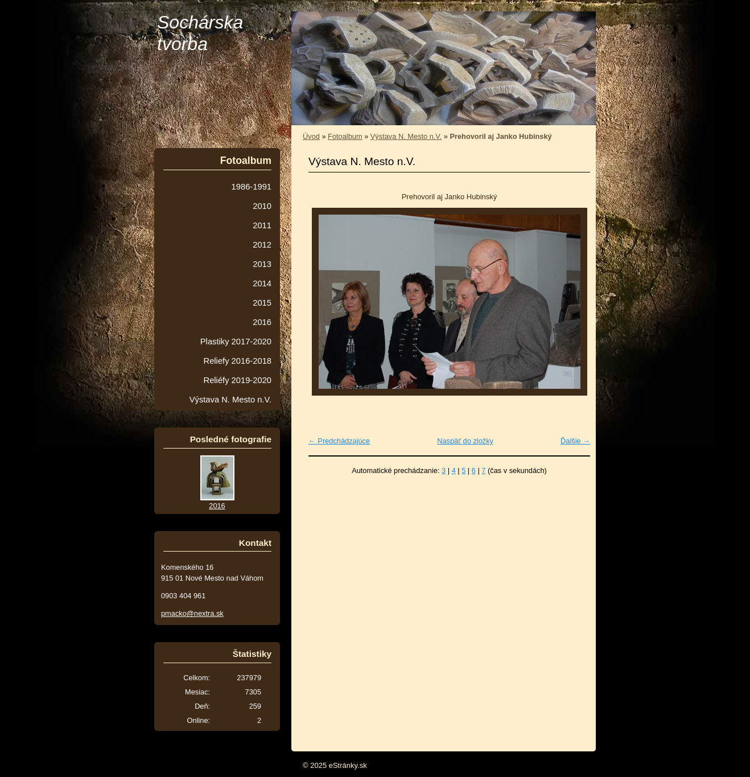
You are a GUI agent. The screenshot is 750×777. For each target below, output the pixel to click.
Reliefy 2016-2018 (237, 360)
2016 (262, 322)
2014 (262, 283)
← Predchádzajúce (339, 441)
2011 (262, 225)
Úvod (311, 136)
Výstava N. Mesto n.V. (406, 136)
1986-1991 (251, 186)
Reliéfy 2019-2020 (237, 380)
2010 (262, 206)
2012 (262, 244)
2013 (262, 264)
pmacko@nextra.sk (192, 613)
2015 (262, 302)
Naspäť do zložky (465, 441)
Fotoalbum (345, 136)
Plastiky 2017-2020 (235, 341)
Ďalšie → (575, 441)
